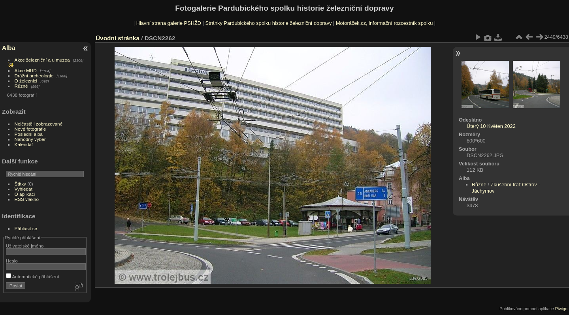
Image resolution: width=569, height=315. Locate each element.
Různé (21, 85)
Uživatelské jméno (24, 245)
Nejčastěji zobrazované (39, 123)
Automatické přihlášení (32, 276)
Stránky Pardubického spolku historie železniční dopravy (268, 23)
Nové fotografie (30, 128)
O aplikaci (25, 194)
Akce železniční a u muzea (42, 59)
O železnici (26, 80)
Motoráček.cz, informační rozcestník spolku (384, 23)
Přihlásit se (26, 228)
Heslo (12, 260)
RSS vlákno (27, 199)
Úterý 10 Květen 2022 (491, 126)
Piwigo (561, 308)
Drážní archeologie (34, 75)
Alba (8, 47)
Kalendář (24, 144)
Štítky (20, 183)
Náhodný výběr (30, 139)
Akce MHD (26, 70)
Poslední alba (29, 134)
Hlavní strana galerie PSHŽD (168, 23)
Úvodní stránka (117, 38)
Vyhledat (23, 188)
